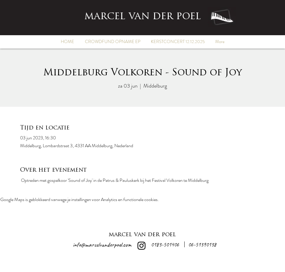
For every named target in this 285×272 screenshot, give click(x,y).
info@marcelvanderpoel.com (102, 245)
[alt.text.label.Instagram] (141, 245)
